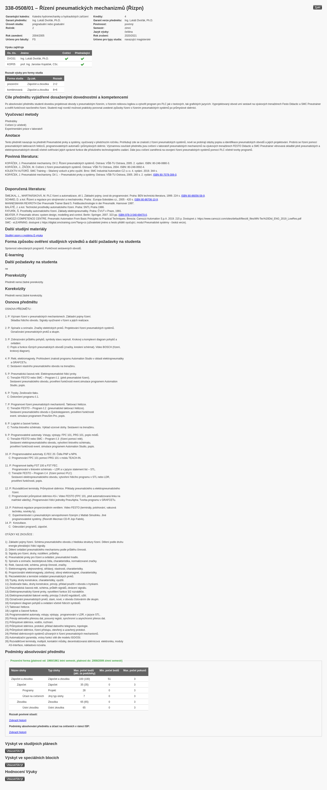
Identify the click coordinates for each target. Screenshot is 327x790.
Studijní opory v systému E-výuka (24, 235)
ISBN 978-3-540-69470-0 (132, 214)
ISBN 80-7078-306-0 (164, 174)
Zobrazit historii (17, 720)
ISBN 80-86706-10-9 (146, 199)
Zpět (317, 7)
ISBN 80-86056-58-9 (193, 195)
